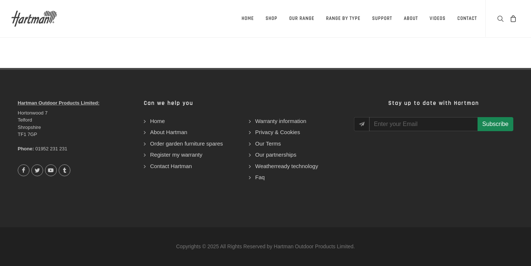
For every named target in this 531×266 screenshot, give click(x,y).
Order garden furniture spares (186, 143)
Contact (467, 18)
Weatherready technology (286, 166)
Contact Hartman (171, 166)
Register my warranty (176, 154)
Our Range (301, 18)
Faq (260, 177)
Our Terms (268, 143)
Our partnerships (275, 154)
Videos (437, 18)
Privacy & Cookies (277, 132)
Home (248, 18)
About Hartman (168, 132)
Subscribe (495, 124)
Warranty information (280, 121)
